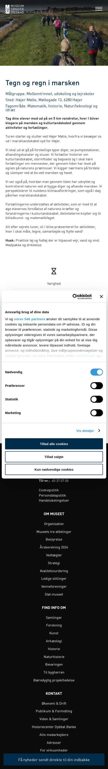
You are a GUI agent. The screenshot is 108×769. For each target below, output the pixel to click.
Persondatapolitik (52, 495)
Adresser (54, 742)
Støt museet (54, 594)
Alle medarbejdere (54, 734)
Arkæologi (54, 640)
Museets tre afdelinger (53, 531)
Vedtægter (54, 554)
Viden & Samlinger (54, 718)
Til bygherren (53, 672)
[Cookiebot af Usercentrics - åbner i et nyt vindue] (72, 296)
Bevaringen (54, 664)
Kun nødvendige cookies (54, 469)
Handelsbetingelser (54, 500)
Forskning (54, 625)
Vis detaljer (85, 430)
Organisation (54, 523)
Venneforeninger (54, 586)
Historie (54, 648)
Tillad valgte (54, 456)
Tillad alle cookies (54, 444)
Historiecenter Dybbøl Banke (54, 726)
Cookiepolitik (49, 489)
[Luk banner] (101, 296)
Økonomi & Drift (54, 703)
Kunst (53, 632)
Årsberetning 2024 (54, 547)
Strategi (54, 562)
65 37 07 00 (60, 480)
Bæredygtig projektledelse (53, 679)
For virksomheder (54, 750)
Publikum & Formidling (54, 710)
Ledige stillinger (54, 578)
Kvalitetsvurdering (54, 570)
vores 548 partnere (29, 319)
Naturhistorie (54, 656)
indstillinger (85, 355)
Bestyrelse (54, 539)
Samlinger (54, 617)
